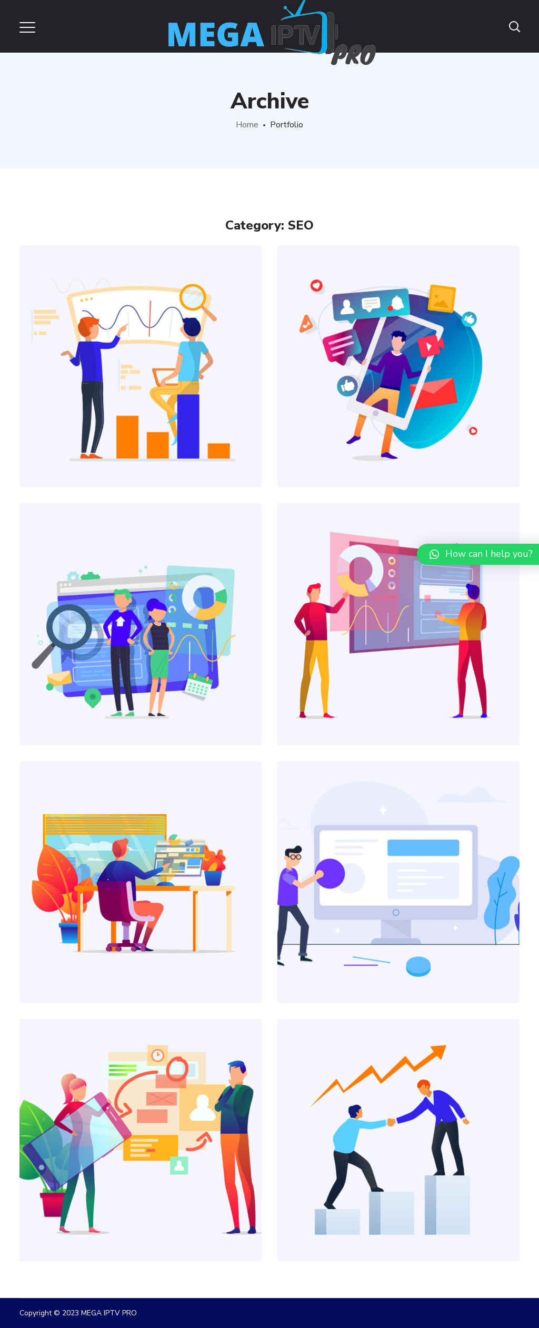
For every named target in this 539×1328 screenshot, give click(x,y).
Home (247, 125)
